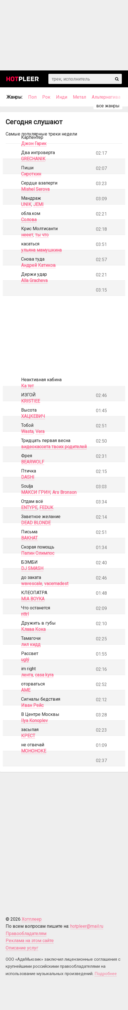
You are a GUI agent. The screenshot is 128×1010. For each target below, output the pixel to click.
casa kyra (44, 675)
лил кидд (31, 644)
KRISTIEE (30, 401)
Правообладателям (26, 933)
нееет (27, 234)
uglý (25, 659)
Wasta (27, 431)
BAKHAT (29, 538)
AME (25, 690)
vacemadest (56, 583)
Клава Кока (33, 629)
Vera (39, 431)
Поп (32, 97)
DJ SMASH (32, 568)
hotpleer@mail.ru (86, 926)
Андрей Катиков (38, 265)
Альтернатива (106, 97)
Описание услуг (22, 948)
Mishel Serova (35, 189)
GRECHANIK (33, 158)
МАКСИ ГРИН (35, 492)
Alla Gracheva (34, 280)
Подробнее (106, 973)
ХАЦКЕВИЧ (33, 416)
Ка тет (27, 386)
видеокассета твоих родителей (54, 446)
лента (27, 675)
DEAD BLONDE (36, 522)
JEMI (38, 204)
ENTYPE (29, 507)
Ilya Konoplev (34, 720)
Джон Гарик (33, 143)
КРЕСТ (28, 735)
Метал (79, 97)
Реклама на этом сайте (30, 940)
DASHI (27, 477)
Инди (61, 97)
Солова (29, 219)
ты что (42, 234)
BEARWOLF (32, 462)
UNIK (26, 204)
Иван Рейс (32, 705)
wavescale (31, 583)
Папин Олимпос (37, 553)
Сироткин (31, 174)
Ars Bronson (64, 492)
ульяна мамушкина (41, 250)
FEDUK (46, 507)
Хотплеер (32, 919)
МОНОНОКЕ (33, 751)
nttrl (25, 614)
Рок (46, 97)
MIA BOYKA (32, 598)
